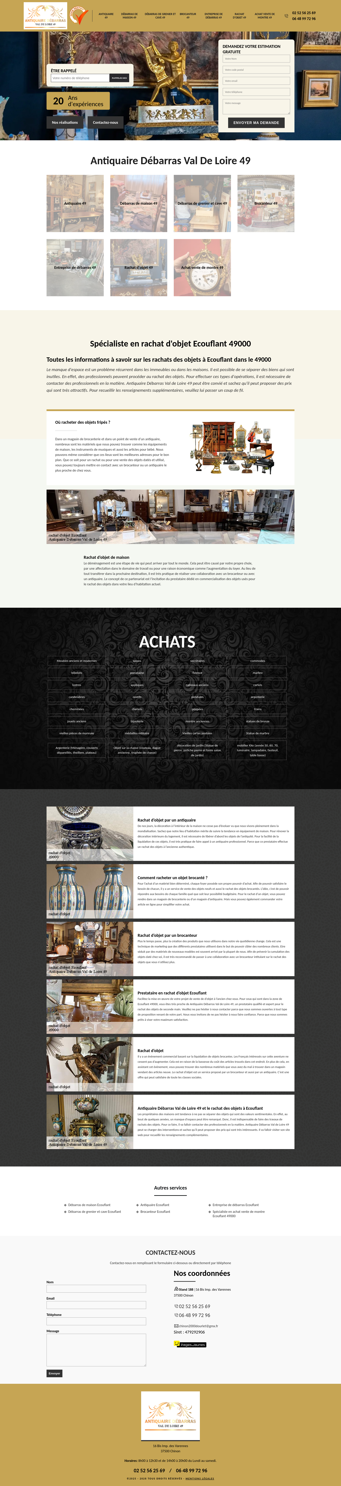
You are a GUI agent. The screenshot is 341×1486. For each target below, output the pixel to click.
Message (96, 1347)
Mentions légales (200, 1478)
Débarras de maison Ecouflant (89, 1205)
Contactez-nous (105, 122)
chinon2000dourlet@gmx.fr (196, 1326)
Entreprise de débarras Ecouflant (236, 1205)
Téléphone (96, 1319)
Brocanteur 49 (188, 15)
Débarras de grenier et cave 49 (160, 15)
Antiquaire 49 (106, 15)
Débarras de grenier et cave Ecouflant (94, 1212)
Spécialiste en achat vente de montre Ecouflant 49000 (239, 1214)
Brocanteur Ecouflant (155, 1212)
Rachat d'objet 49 (239, 15)
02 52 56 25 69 (304, 12)
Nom (96, 1286)
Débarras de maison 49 (129, 15)
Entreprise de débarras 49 (214, 15)
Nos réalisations (65, 122)
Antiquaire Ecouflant (154, 1205)
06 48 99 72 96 (304, 18)
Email (96, 1302)
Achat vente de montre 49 (265, 15)
